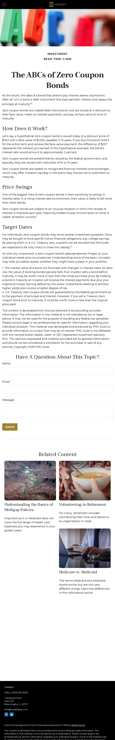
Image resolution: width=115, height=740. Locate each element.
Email (6, 381)
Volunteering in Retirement (82, 504)
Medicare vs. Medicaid (78, 572)
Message (8, 400)
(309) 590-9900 (20, 692)
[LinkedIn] (12, 714)
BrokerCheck (78, 725)
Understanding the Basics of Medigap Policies (28, 507)
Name (6, 363)
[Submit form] (10, 427)
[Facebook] (6, 714)
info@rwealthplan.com (16, 709)
